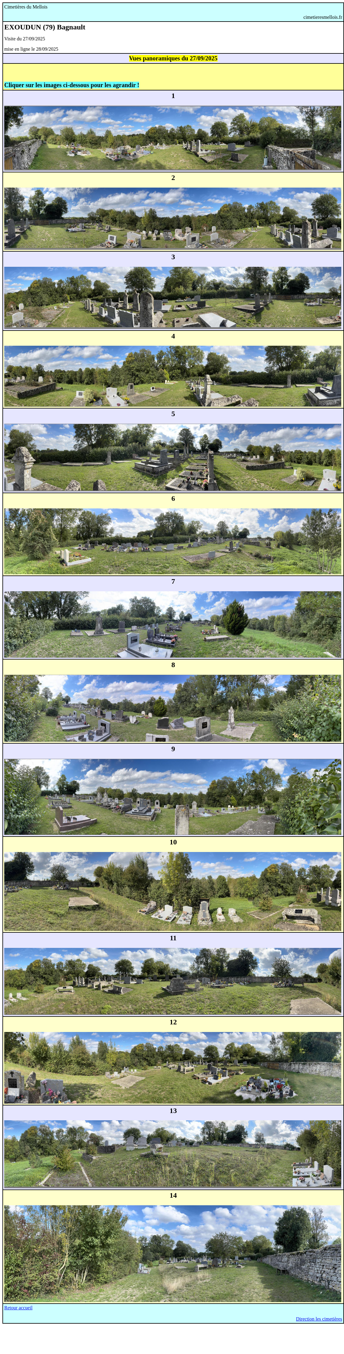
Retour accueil (18, 1307)
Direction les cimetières (319, 1319)
